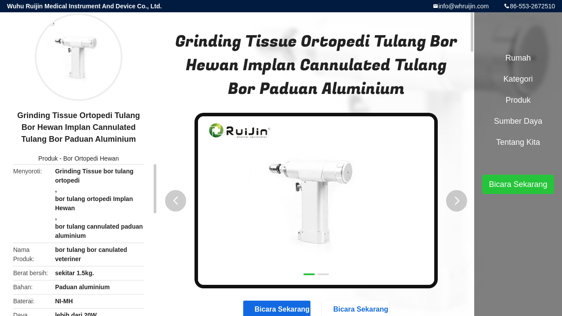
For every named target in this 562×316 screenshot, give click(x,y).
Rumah (518, 58)
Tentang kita (518, 142)
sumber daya (518, 121)
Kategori (518, 79)
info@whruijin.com (464, 6)
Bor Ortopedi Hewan (91, 158)
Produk (48, 158)
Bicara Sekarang (518, 184)
